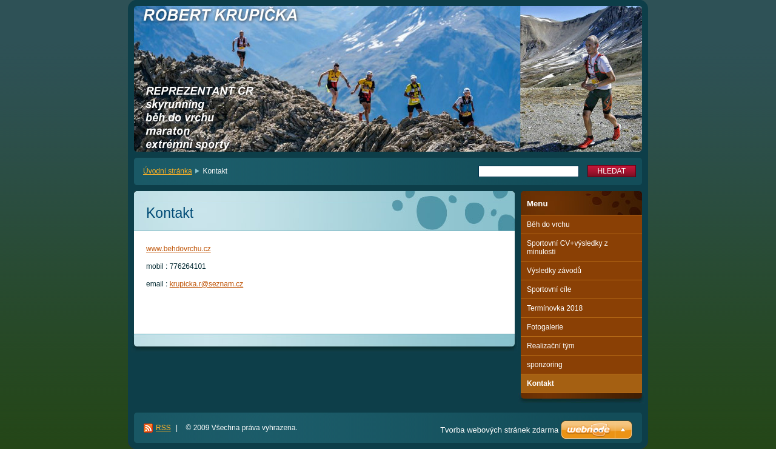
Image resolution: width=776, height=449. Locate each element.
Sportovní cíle (549, 289)
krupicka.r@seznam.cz (207, 284)
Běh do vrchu (548, 224)
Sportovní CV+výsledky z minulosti (567, 247)
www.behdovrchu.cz (178, 249)
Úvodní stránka (167, 171)
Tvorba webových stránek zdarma (499, 429)
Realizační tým (551, 346)
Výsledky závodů (554, 270)
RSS (163, 428)
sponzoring (545, 364)
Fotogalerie (545, 327)
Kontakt (540, 383)
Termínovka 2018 (555, 308)
